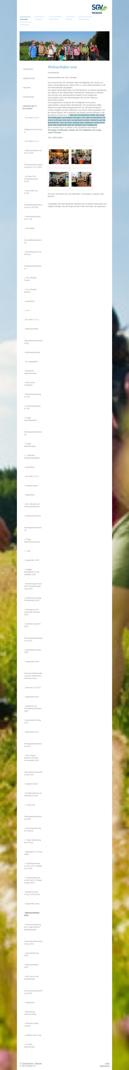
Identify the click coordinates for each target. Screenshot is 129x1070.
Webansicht (104, 1066)
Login (107, 1063)
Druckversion (27, 1063)
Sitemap (38, 1063)
